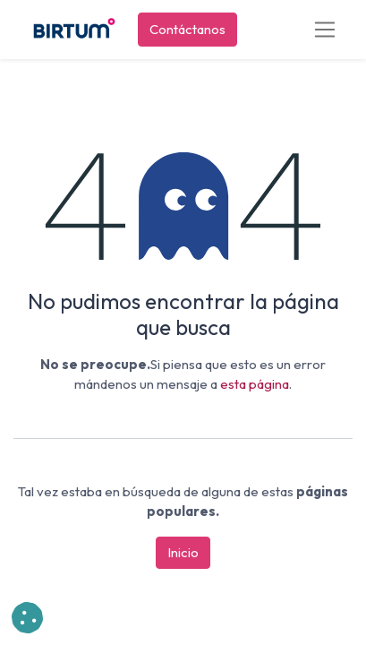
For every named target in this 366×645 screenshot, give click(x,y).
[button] (27, 617)
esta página (254, 383)
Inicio (183, 552)
